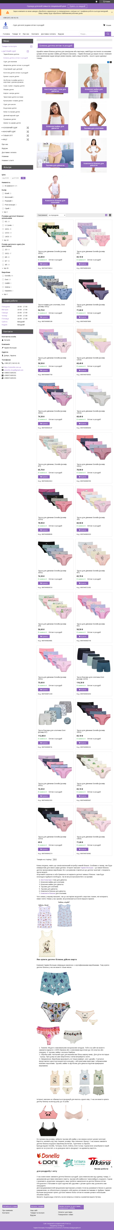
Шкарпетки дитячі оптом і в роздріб (16, 65)
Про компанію (7, 1210)
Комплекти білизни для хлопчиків (55, 201)
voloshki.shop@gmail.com (13, 370)
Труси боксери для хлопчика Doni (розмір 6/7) (51, 731)
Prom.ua (68, 1223)
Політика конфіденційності (72, 1228)
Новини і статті (8, 160)
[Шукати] (108, 34)
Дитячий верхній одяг (11, 115)
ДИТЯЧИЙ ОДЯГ (9, 51)
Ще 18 (6, 240)
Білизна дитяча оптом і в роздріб (15, 58)
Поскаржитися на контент (53, 1228)
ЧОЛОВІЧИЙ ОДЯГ (10, 128)
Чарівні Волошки (87, 868)
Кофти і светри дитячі (11, 93)
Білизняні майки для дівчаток (55, 127)
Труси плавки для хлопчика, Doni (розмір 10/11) (51, 305)
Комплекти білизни (48, 893)
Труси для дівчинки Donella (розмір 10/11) (52, 252)
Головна (6, 34)
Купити (45, 264)
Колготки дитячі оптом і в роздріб (15, 73)
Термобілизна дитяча (11, 54)
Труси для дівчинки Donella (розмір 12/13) (91, 359)
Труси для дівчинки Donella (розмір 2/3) (91, 518)
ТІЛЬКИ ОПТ (8, 135)
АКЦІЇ (5, 139)
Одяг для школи (9, 104)
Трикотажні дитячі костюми (13, 97)
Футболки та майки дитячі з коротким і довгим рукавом (13, 81)
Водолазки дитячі (10, 108)
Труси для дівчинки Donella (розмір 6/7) (91, 571)
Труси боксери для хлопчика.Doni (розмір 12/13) (90, 678)
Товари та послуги (9, 46)
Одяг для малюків (10, 61)
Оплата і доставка (65, 1212)
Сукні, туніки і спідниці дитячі (14, 86)
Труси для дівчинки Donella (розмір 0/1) (91, 252)
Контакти (35, 34)
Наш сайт (34, 1210)
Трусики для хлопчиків (94, 128)
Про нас (26, 34)
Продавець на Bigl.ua (57, 1226)
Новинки (5, 156)
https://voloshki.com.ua (12, 367)
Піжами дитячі (8, 89)
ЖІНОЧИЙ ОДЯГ (9, 132)
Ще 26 (6, 268)
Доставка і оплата (48, 34)
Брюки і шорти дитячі (11, 76)
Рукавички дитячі (9, 119)
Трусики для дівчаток (55, 165)
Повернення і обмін (65, 1215)
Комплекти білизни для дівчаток (94, 164)
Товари (15, 34)
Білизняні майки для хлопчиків (94, 90)
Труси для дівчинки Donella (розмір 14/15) (91, 305)
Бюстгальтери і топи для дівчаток (55, 90)
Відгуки (61, 34)
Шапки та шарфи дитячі (12, 123)
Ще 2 (6, 212)
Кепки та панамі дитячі (11, 112)
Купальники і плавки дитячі (13, 101)
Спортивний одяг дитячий (12, 69)
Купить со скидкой (77, 6)
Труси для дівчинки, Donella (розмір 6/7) (52, 465)
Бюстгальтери (46, 880)
